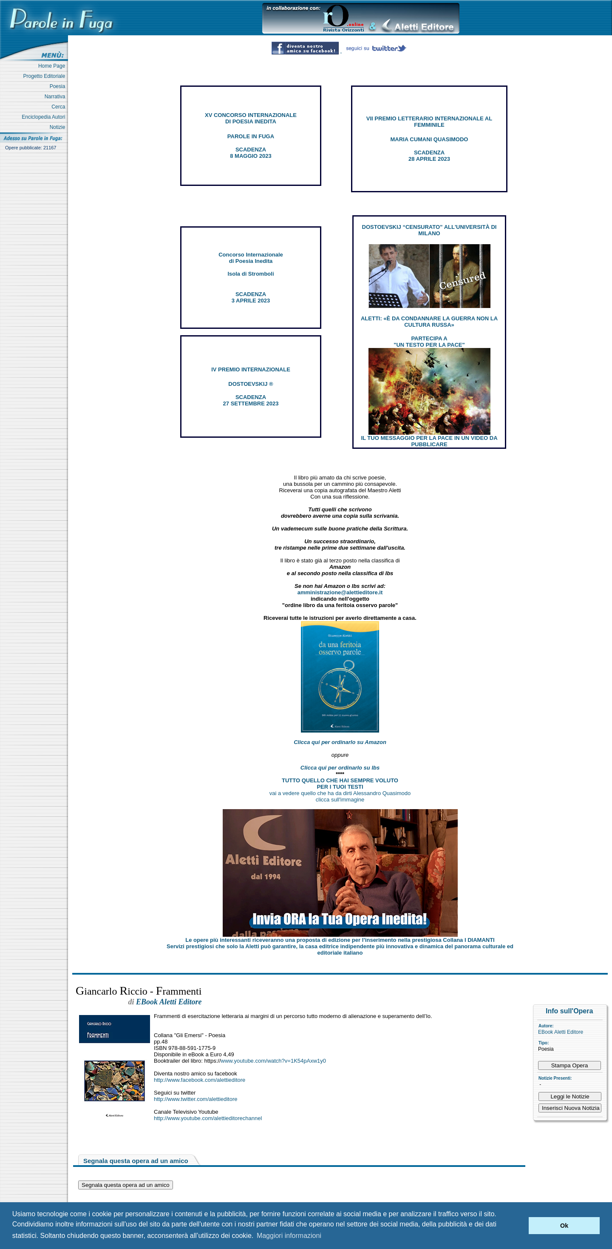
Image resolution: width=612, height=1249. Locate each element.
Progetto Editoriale (45, 76)
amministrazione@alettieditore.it (340, 592)
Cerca (59, 107)
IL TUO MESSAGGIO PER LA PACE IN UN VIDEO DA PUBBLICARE (429, 441)
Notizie (59, 127)
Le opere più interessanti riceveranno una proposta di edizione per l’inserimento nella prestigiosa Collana (339, 940)
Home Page (53, 66)
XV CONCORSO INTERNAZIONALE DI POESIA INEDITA (251, 118)
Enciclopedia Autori (45, 117)
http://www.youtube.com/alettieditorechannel (208, 1118)
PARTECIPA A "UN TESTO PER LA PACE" (429, 341)
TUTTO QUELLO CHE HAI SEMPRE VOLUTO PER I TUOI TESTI (340, 783)
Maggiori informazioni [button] (289, 1235)
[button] (520, 1225)
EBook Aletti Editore (560, 1032)
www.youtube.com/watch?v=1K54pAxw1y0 (273, 1061)
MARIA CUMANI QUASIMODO (429, 139)
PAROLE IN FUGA (250, 136)
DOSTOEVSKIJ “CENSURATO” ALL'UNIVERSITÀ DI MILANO (429, 230)
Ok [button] (564, 1225)
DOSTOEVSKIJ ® (250, 384)
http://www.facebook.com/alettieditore (199, 1080)
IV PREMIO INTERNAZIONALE (250, 369)
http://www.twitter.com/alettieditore (196, 1099)
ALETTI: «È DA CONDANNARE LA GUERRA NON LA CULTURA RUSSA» (429, 321)
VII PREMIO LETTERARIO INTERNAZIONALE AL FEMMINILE (429, 121)
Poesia (59, 86)
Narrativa (56, 97)
